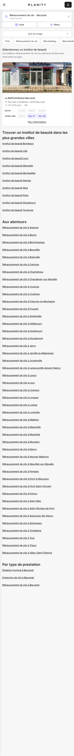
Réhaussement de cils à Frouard (20, 308)
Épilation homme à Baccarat (18, 570)
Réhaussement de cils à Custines (21, 294)
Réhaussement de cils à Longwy (20, 397)
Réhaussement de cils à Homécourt (22, 331)
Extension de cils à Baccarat (18, 577)
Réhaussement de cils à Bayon (19, 234)
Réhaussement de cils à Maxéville (21, 434)
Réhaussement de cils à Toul (18, 537)
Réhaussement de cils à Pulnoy (19, 493)
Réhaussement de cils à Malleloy (20, 419)
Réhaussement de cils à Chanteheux (22, 271)
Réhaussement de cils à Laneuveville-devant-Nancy (31, 367)
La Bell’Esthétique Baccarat (20, 98)
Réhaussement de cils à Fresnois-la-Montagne (28, 301)
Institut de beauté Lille (14, 150)
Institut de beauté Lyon (15, 158)
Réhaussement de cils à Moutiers (21, 441)
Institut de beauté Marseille (17, 165)
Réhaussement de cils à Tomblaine (21, 530)
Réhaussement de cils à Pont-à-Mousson (25, 478)
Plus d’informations (37, 122)
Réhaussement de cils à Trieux (19, 545)
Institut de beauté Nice (15, 187)
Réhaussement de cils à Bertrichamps (23, 242)
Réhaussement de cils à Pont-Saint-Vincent (26, 486)
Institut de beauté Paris (15, 195)
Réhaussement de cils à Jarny (19, 345)
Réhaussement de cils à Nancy (19, 449)
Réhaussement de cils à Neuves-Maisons (25, 456)
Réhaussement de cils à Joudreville (22, 360)
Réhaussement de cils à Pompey (20, 471)
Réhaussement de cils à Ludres (19, 404)
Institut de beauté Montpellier (19, 173)
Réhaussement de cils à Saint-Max (21, 501)
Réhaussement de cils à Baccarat (20, 584)
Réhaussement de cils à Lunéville (21, 412)
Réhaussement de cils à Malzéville (21, 427)
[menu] (4, 5)
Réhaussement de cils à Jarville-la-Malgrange (27, 353)
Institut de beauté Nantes (16, 180)
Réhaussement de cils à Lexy (18, 382)
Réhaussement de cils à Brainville (21, 257)
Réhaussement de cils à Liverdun (20, 390)
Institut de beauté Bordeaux (18, 143)
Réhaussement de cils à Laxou (19, 375)
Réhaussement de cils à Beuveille (21, 249)
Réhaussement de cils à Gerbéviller (22, 316)
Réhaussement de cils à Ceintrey (20, 264)
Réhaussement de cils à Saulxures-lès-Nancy (27, 515)
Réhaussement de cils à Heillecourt (22, 323)
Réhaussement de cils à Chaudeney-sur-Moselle (29, 279)
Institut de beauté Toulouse (17, 210)
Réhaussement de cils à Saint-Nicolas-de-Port (28, 508)
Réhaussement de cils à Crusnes (20, 286)
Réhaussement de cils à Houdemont (22, 338)
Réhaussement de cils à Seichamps (22, 523)
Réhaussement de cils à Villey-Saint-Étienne (27, 552)
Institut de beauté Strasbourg (19, 202)
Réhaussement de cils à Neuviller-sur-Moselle (28, 464)
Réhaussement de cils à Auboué (20, 227)
